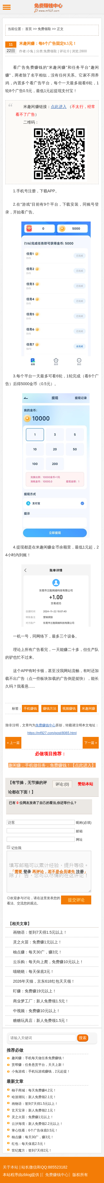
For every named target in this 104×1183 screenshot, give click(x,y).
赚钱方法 (49, 708)
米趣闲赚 (88, 708)
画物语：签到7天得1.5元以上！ (40, 932)
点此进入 (59, 106)
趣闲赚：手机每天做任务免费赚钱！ (38, 1058)
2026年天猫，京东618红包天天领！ (44, 981)
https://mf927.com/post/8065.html (52, 733)
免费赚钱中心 (52, 7)
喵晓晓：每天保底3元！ (33, 971)
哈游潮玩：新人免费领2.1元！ (34, 1097)
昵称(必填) (84, 823)
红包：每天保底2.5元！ (29, 1144)
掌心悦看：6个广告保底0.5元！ (35, 1130)
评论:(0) (62, 784)
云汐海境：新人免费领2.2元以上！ (37, 1124)
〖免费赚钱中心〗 (56, 1174)
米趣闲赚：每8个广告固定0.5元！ (48, 43)
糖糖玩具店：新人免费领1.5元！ (41, 1020)
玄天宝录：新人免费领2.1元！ (34, 1110)
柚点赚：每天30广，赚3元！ (37, 952)
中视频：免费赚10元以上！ (36, 1011)
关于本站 (10, 1167)
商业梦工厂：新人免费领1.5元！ (41, 1001)
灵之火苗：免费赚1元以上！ (37, 942)
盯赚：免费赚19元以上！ (34, 991)
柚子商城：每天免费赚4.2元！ (34, 1090)
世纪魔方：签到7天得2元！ (32, 1150)
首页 (28, 29)
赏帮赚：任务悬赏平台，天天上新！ (38, 1065)
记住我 (16, 848)
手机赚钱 (30, 708)
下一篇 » (90, 743)
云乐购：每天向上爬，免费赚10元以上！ (48, 962)
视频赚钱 (69, 708)
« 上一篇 (13, 743)
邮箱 (79, 831)
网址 (79, 840)
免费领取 (44, 29)
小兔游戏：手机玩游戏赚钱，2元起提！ (41, 1071)
